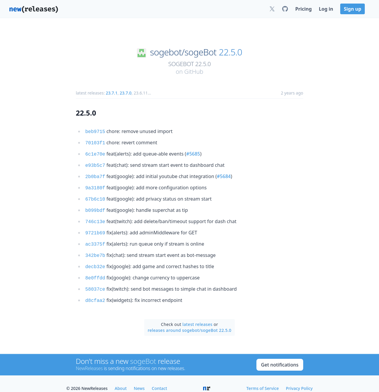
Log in (326, 9)
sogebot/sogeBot (183, 52)
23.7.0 (125, 93)
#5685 (193, 152)
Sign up (352, 9)
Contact (159, 379)
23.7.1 (112, 93)
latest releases (197, 315)
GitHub (193, 72)
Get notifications (279, 355)
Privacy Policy (299, 379)
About (121, 379)
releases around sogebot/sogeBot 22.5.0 (190, 321)
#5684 (224, 174)
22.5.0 (230, 52)
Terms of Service (262, 379)
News (139, 379)
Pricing (303, 9)
